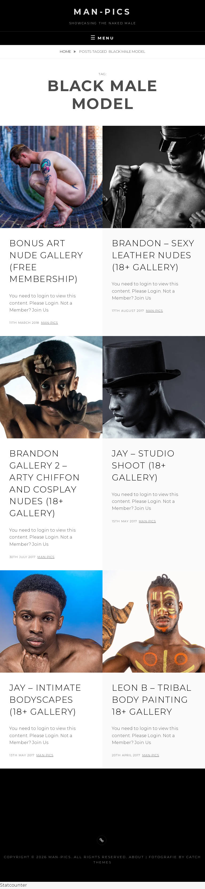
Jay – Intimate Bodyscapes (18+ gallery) (45, 699)
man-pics (49, 323)
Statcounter (13, 885)
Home (66, 51)
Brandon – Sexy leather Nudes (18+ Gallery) (153, 255)
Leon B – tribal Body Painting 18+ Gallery (152, 699)
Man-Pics (102, 12)
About (136, 857)
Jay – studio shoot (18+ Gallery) (143, 465)
